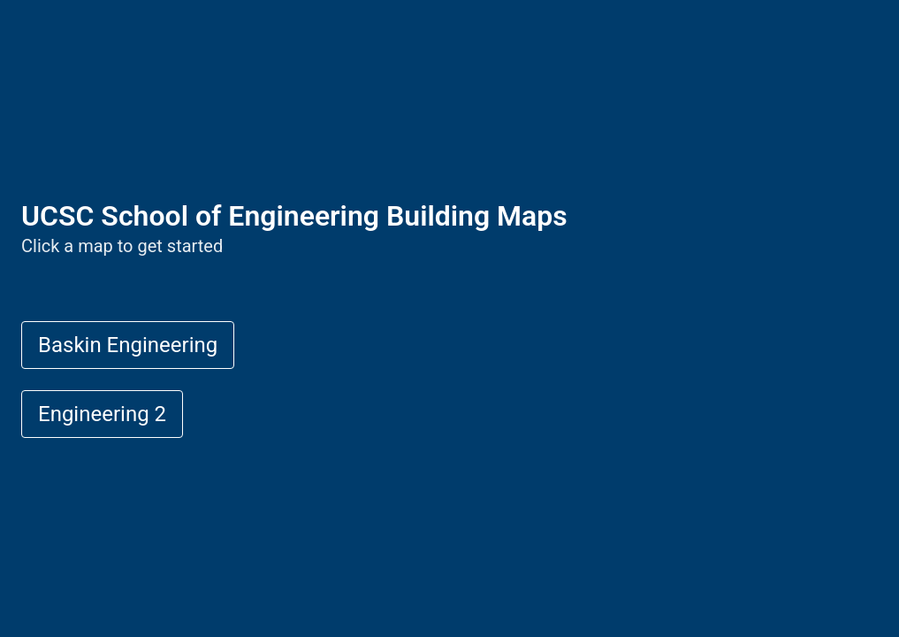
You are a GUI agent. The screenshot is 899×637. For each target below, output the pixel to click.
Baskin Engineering (127, 345)
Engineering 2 (102, 414)
